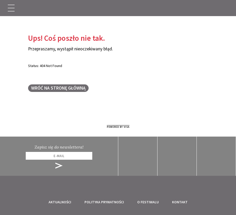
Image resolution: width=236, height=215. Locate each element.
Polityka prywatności (104, 202)
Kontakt (180, 202)
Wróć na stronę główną (58, 88)
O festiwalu (148, 202)
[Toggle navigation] (11, 8)
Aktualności (60, 202)
